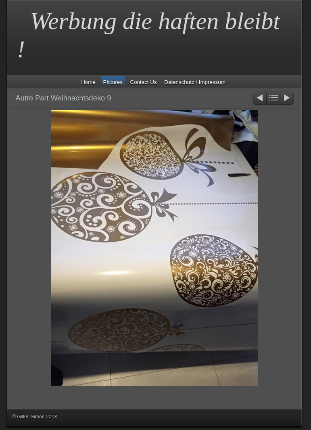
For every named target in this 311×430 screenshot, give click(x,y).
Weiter (287, 99)
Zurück (259, 99)
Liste (273, 99)
